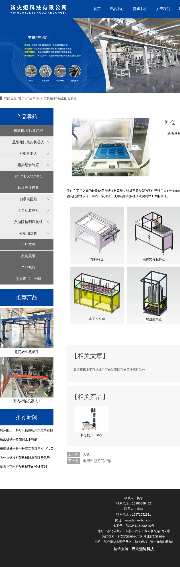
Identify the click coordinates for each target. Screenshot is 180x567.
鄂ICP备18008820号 (140, 525)
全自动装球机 (28, 210)
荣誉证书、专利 (28, 279)
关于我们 (163, 9)
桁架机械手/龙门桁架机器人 (28, 132)
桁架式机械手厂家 (130, 536)
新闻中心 (140, 9)
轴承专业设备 (28, 188)
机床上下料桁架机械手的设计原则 (23, 467)
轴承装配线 (28, 199)
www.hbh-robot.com (138, 520)
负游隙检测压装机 (28, 222)
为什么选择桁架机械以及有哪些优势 (25, 457)
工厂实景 (28, 245)
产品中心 (117, 9)
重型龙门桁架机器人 (28, 142)
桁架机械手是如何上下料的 (18, 439)
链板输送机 (28, 233)
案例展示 (28, 256)
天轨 (86, 454)
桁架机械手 (48, 98)
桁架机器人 (28, 153)
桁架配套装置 (28, 165)
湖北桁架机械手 (154, 536)
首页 (97, 9)
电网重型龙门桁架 (97, 461)
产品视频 (28, 267)
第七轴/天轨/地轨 (28, 176)
